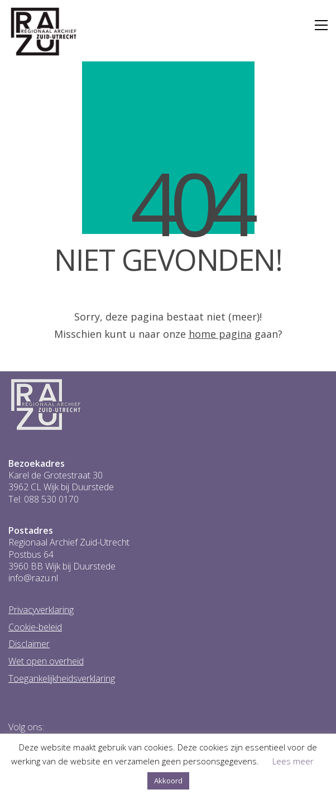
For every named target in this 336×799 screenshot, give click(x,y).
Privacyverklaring (41, 610)
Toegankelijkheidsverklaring (61, 679)
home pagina (220, 334)
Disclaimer (29, 644)
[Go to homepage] (43, 32)
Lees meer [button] (293, 761)
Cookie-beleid (35, 627)
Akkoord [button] (168, 781)
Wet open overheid (46, 661)
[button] (321, 25)
